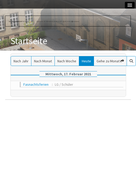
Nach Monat (43, 61)
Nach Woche (66, 61)
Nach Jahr (21, 61)
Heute (86, 61)
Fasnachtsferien (36, 84)
